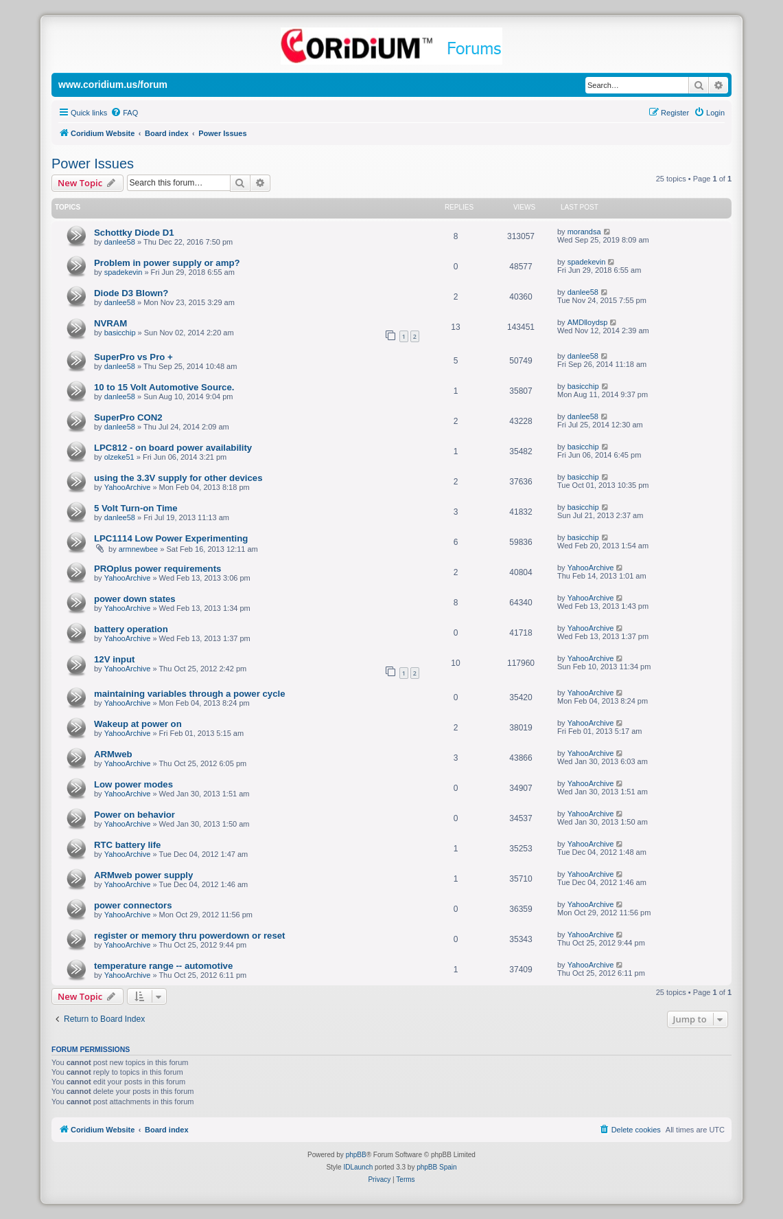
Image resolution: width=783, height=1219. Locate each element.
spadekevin (123, 272)
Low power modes (133, 784)
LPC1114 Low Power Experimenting (171, 538)
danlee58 (119, 242)
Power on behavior (134, 814)
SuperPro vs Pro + (133, 357)
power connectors (133, 905)
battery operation (131, 629)
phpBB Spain (436, 1167)
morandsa (584, 231)
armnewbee (138, 549)
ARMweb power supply (143, 875)
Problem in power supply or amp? (167, 263)
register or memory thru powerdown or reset (189, 935)
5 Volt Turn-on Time (136, 508)
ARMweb (113, 754)
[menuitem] (124, 112)
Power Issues (92, 163)
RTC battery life (127, 845)
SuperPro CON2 (128, 417)
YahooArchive (127, 487)
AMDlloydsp (588, 322)
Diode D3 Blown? (131, 293)
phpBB (356, 1155)
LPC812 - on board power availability (173, 448)
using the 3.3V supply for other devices (178, 478)
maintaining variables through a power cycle (189, 694)
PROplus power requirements (157, 568)
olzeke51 (119, 457)
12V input (114, 659)
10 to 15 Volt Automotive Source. (164, 387)
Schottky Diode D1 (134, 232)
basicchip (120, 332)
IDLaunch (358, 1167)
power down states (135, 599)
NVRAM (110, 323)
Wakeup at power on (138, 724)
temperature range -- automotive (163, 966)
